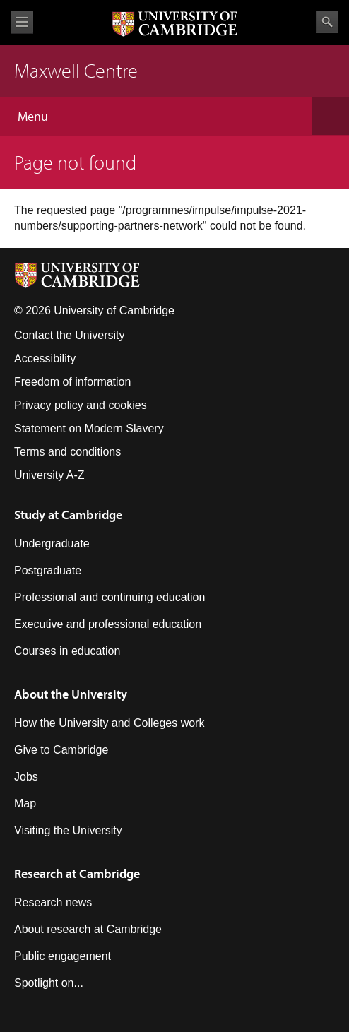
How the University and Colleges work (109, 723)
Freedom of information (72, 382)
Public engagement (62, 956)
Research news (53, 902)
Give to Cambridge (61, 750)
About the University (70, 694)
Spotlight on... (48, 983)
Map (25, 803)
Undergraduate (52, 544)
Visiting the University (68, 830)
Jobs (26, 777)
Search (327, 22)
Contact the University (69, 335)
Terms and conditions (67, 452)
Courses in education (67, 651)
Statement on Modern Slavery (89, 428)
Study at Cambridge (68, 514)
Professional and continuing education (109, 597)
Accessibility (45, 358)
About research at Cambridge (88, 929)
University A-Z (49, 475)
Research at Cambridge (77, 873)
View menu (22, 22)
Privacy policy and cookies (80, 405)
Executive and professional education (107, 624)
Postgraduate (47, 570)
